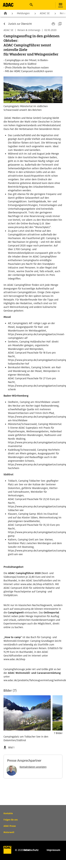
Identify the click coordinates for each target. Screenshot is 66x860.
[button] (31, 5)
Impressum (53, 850)
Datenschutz (31, 850)
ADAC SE (45, 13)
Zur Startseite (5, 13)
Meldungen (23, 13)
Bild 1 (11, 747)
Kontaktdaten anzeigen (33, 766)
